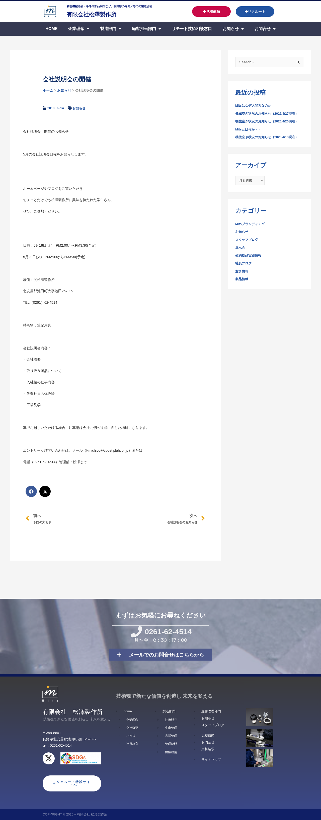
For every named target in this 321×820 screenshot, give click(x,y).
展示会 (240, 249)
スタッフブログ (247, 241)
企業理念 (78, 28)
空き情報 (242, 273)
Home (51, 29)
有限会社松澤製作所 (100, 14)
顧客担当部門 (146, 28)
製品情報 (242, 281)
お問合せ (265, 28)
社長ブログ (244, 265)
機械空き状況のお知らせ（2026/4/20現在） (269, 122)
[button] (31, 491)
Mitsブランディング (251, 226)
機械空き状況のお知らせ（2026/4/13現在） (269, 138)
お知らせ (233, 28)
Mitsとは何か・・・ (251, 130)
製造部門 (110, 28)
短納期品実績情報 (249, 257)
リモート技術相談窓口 (192, 29)
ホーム (48, 90)
